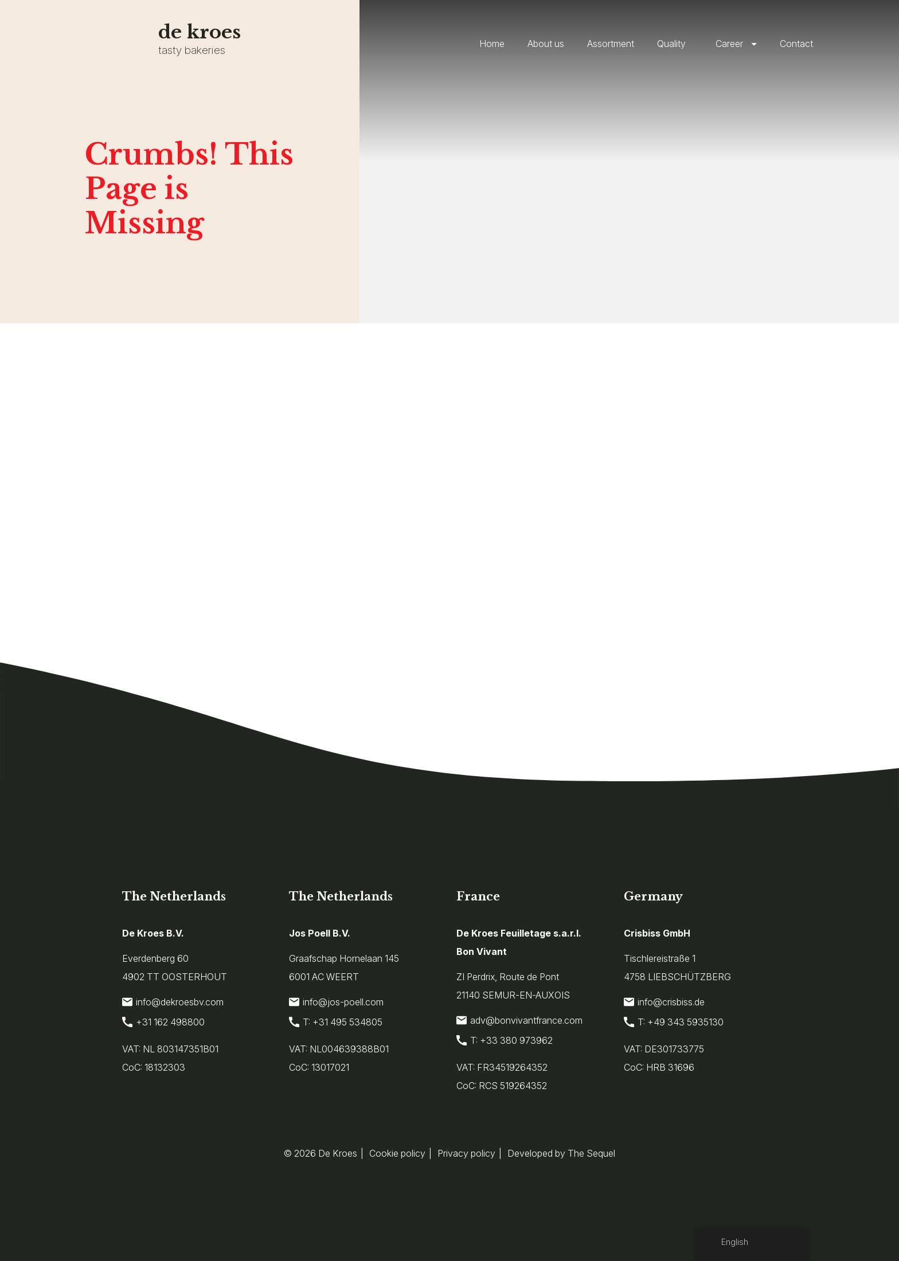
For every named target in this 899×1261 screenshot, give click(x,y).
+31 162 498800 (163, 1022)
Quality (671, 43)
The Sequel (591, 1153)
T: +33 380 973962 (504, 1040)
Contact (796, 43)
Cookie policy (397, 1153)
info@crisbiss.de (664, 1002)
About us (545, 43)
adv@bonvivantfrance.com (519, 1020)
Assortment (610, 43)
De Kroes (337, 1153)
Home (492, 43)
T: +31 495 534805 (335, 1022)
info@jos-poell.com (336, 1002)
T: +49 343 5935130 (674, 1022)
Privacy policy (466, 1153)
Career (729, 43)
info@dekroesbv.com (173, 1002)
